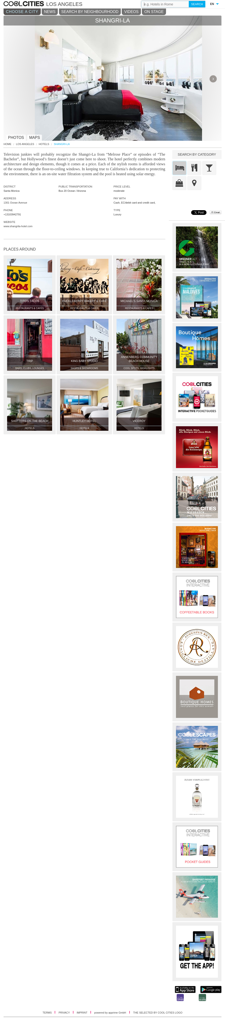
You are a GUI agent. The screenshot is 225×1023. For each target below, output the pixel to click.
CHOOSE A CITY (22, 12)
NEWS (49, 12)
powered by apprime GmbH (110, 1012)
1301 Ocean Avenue (15, 202)
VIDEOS (131, 12)
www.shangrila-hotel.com (18, 226)
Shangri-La (62, 144)
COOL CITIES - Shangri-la (24, 4)
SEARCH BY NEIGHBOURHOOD (90, 12)
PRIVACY (64, 1012)
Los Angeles (25, 144)
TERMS (48, 1012)
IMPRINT (82, 1012)
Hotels (44, 144)
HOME (7, 144)
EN (212, 4)
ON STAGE (154, 12)
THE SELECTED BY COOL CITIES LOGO (157, 1012)
